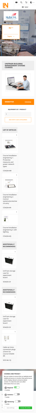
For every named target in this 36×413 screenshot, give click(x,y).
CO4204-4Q (7, 236)
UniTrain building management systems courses (14, 48)
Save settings (10, 408)
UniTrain (7, 42)
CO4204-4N (7, 208)
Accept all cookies (25, 408)
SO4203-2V (7, 282)
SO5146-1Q (7, 360)
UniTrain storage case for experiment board (9, 274)
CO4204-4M (7, 171)
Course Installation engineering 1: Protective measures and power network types (10, 160)
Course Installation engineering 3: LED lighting (10, 230)
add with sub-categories (18, 120)
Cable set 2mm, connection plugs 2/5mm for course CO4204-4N (9, 351)
